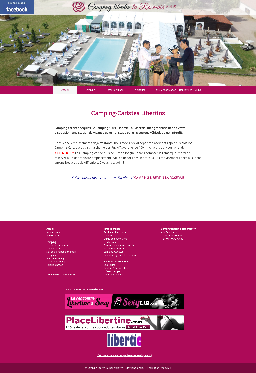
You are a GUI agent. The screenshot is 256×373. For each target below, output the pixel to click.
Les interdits (111, 235)
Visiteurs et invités (114, 248)
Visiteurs (140, 89)
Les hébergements (57, 245)
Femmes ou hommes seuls (119, 245)
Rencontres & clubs (190, 89)
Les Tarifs (109, 264)
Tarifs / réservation (165, 89)
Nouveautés (53, 232)
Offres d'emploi (112, 271)
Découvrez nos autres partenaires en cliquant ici (124, 355)
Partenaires (53, 235)
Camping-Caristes (114, 251)
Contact (108, 268)
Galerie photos (54, 264)
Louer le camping (55, 261)
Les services (53, 248)
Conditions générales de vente (121, 255)
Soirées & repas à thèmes (61, 251)
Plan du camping (55, 258)
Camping (90, 89)
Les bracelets (111, 242)
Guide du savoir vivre (115, 238)
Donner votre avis (114, 274)
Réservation (121, 268)
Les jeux (51, 255)
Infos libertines (115, 89)
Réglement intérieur (115, 232)
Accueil (65, 89)
